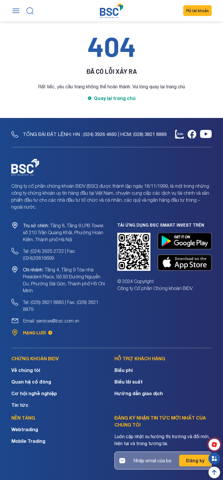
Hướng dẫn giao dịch (138, 393)
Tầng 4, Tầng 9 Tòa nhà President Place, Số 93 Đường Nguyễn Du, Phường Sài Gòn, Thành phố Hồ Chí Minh (64, 280)
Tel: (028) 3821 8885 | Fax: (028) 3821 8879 (60, 306)
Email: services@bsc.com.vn (51, 320)
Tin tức (19, 405)
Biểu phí (123, 370)
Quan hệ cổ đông (31, 381)
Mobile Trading (28, 441)
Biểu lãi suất (128, 381)
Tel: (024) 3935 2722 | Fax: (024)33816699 (49, 254)
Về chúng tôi (25, 370)
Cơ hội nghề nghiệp (34, 393)
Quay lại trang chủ (115, 98)
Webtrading (24, 429)
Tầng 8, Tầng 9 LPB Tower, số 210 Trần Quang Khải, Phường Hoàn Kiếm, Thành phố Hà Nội (63, 232)
